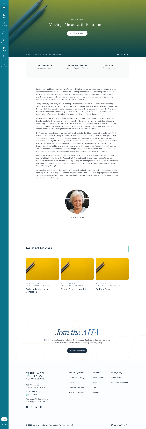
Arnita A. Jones (77, 19)
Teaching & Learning (76, 378)
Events (71, 382)
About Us (96, 373)
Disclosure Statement (119, 382)
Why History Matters (76, 373)
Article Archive (36, 54)
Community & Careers (77, 387)
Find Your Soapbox (104, 289)
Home (28, 54)
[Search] (4, 8)
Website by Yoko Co (120, 425)
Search (95, 387)
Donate (4, 425)
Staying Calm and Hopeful (73, 289)
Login (95, 382)
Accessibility (116, 378)
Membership (98, 378)
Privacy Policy (116, 373)
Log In (4, 419)
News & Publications (76, 392)
